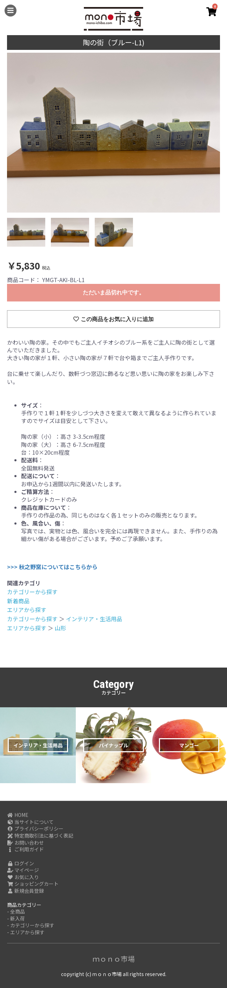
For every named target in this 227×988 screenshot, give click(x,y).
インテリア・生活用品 (94, 619)
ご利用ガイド (25, 849)
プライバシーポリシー (35, 828)
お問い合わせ (25, 842)
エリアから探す (26, 609)
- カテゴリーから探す (30, 925)
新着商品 (18, 601)
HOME (17, 815)
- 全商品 (16, 911)
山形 (60, 628)
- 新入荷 (16, 918)
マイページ (23, 870)
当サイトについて (30, 822)
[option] (113, 133)
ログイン (20, 863)
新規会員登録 (25, 891)
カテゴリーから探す (32, 591)
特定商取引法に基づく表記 (40, 835)
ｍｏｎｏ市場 (114, 959)
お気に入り (23, 877)
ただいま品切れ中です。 (114, 292)
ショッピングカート (33, 883)
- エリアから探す (26, 932)
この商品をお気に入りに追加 (113, 319)
